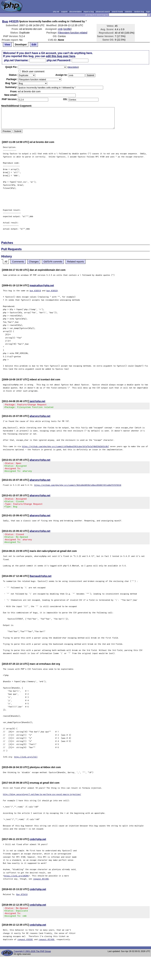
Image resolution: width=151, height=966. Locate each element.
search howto (117, 12)
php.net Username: (16, 60)
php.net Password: (59, 60)
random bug (139, 12)
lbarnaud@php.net (40, 583)
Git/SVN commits (52, 261)
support (64, 12)
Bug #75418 (21, 901)
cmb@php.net (38, 846)
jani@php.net (37, 401)
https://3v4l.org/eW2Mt (16, 883)
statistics (128, 12)
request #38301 (25, 949)
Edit (34, 44)
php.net (56, 12)
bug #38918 (35, 290)
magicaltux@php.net (42, 285)
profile (67, 29)
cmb (60, 29)
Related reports (75, 261)
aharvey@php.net (40, 417)
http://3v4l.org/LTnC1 (26, 764)
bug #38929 (52, 290)
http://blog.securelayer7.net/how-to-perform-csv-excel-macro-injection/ (42, 801)
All (5, 261)
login (148, 12)
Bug (5, 21)
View (7, 44)
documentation (75, 12)
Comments (18, 261)
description (73, 67)
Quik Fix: (11, 67)
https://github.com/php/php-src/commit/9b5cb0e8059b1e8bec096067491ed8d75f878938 (77, 488)
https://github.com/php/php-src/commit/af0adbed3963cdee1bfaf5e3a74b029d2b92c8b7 (65, 447)
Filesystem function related (72, 32)
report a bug (89, 12)
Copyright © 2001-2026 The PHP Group (32, 960)
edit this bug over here (60, 56)
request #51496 (41, 886)
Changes (34, 261)
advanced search (103, 12)
